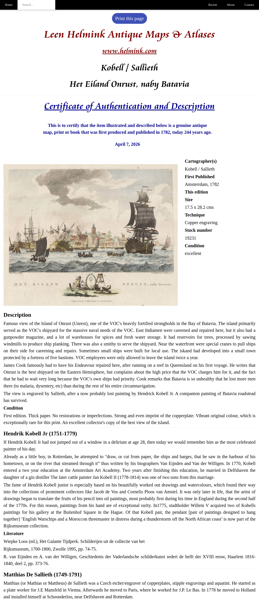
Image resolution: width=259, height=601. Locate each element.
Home (9, 4)
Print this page (129, 18)
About (231, 4)
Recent (212, 4)
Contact (249, 4)
